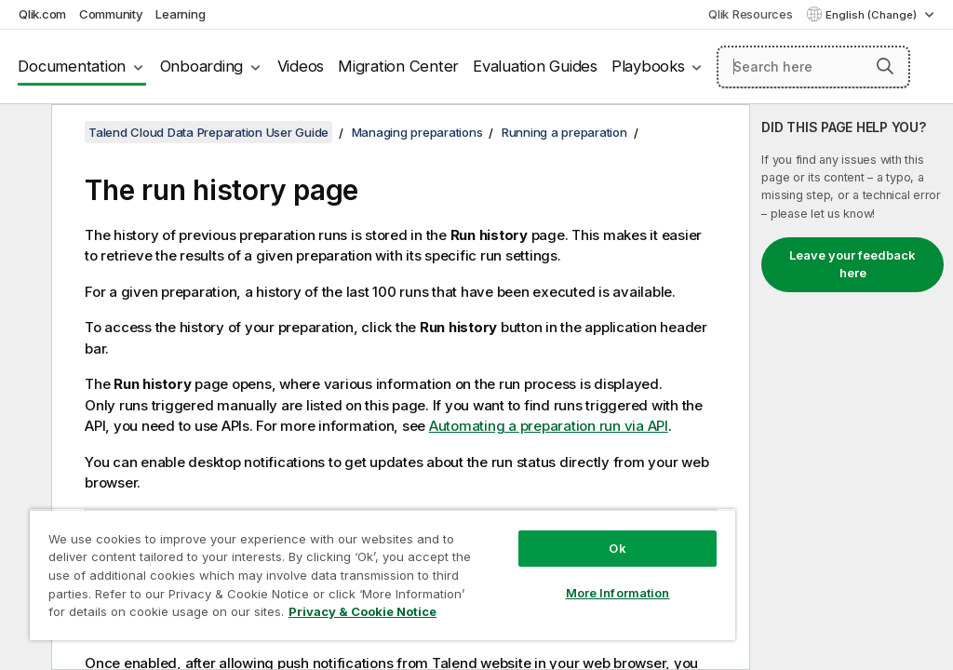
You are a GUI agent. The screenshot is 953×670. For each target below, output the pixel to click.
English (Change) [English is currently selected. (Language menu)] (872, 14)
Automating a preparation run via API (548, 426)
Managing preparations (417, 132)
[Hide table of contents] (23, 133)
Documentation (72, 66)
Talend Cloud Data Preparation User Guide (208, 132)
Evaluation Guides (535, 66)
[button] (885, 66)
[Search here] (813, 67)
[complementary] (851, 387)
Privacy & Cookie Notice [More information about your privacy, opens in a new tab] (362, 611)
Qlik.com (42, 14)
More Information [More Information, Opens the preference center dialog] (618, 592)
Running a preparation (564, 132)
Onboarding (202, 66)
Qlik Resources (750, 14)
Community (111, 14)
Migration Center (398, 66)
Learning (180, 14)
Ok (617, 548)
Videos (301, 66)
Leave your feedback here (852, 264)
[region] (382, 574)
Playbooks (648, 66)
